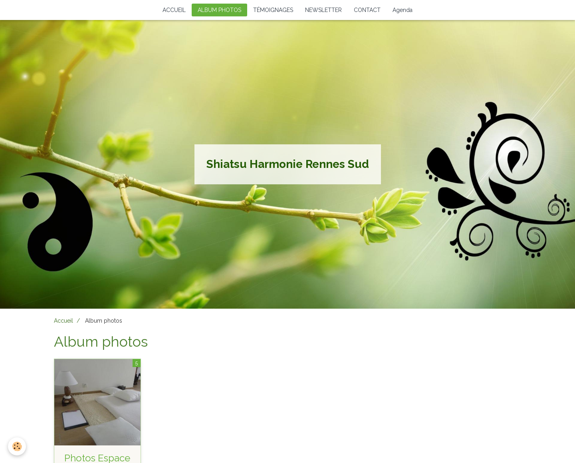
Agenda (402, 10)
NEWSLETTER (323, 10)
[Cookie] (17, 446)
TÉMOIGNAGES (273, 10)
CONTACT (367, 10)
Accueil (63, 320)
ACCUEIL (174, 10)
